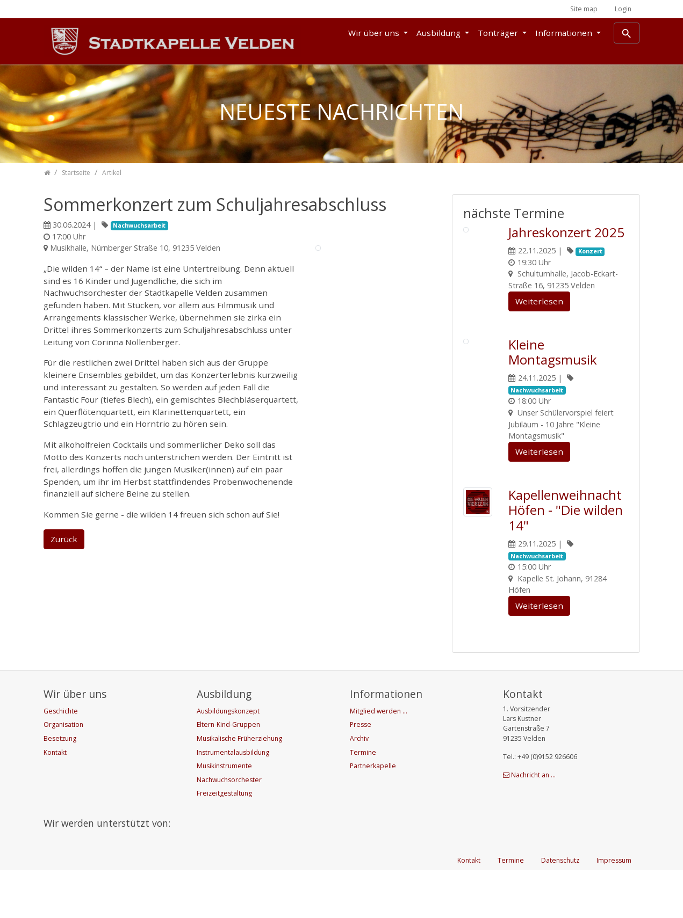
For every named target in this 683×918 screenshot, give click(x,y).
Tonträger (499, 32)
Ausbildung (439, 32)
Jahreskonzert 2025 (566, 232)
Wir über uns (374, 32)
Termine (511, 908)
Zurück (64, 539)
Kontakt (468, 908)
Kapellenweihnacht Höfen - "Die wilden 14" (565, 510)
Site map (584, 8)
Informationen (564, 32)
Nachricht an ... (533, 774)
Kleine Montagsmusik (552, 352)
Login (623, 8)
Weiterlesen (539, 301)
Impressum (613, 908)
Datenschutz (560, 908)
